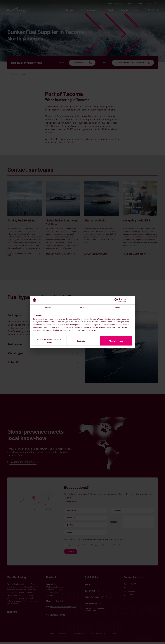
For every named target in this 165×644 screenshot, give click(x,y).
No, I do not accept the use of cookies (49, 341)
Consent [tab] (47, 308)
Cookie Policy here (89, 330)
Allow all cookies (116, 341)
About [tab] (117, 308)
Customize (82, 341)
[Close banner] (131, 300)
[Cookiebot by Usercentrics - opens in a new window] (116, 300)
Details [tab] (82, 308)
